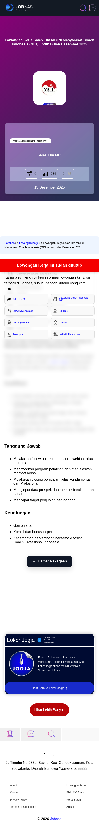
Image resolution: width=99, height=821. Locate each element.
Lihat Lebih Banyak (49, 710)
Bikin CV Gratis (75, 792)
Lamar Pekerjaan (52, 561)
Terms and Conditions (23, 806)
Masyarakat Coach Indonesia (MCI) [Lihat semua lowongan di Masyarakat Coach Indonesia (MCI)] (30, 141)
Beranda (9, 243)
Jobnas (56, 819)
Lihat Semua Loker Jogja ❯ (49, 688)
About (13, 785)
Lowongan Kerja (29, 243)
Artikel (70, 806)
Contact (14, 792)
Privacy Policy (18, 799)
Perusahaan (73, 799)
